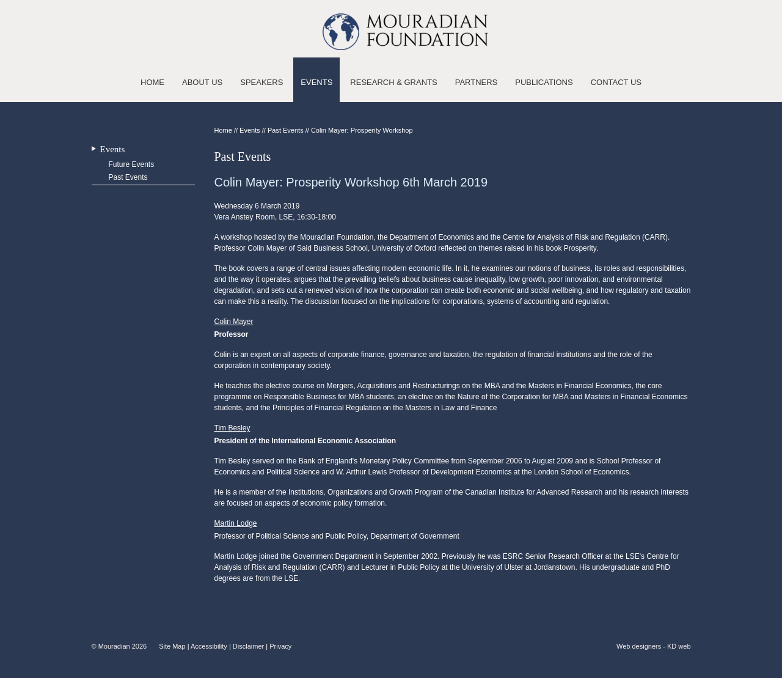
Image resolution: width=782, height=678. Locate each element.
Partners (476, 82)
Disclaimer (248, 646)
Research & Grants (393, 82)
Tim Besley (232, 428)
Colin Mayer (234, 321)
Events (316, 82)
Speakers (261, 82)
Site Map (172, 646)
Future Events (132, 164)
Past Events (128, 177)
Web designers (638, 646)
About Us (202, 82)
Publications (543, 82)
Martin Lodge (235, 523)
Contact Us (616, 82)
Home (152, 82)
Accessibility (209, 646)
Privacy (280, 646)
